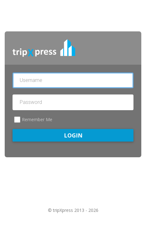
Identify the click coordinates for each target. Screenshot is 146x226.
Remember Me (37, 119)
